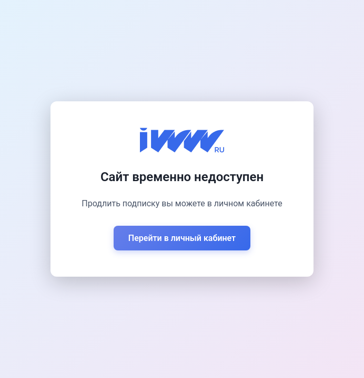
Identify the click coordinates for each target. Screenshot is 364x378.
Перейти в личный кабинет (182, 238)
